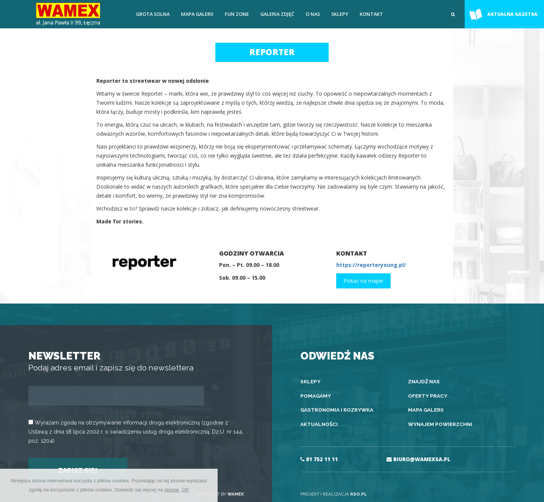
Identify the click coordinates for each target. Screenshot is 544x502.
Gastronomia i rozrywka (336, 410)
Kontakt (371, 14)
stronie (171, 490)
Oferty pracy (427, 396)
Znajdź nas (424, 381)
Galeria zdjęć (277, 14)
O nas (313, 14)
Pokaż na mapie (363, 280)
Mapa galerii (197, 14)
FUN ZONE (237, 14)
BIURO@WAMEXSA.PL (418, 459)
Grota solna (153, 14)
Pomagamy (315, 396)
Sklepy (339, 14)
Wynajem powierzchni (440, 424)
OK (185, 490)
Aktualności (319, 424)
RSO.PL (358, 494)
